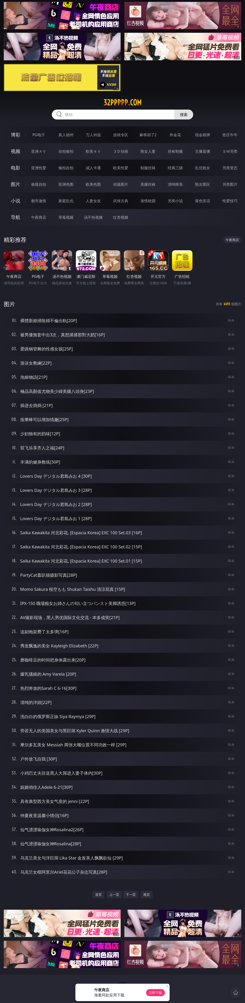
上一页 (114, 894)
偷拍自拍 (66, 167)
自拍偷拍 (66, 151)
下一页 (131, 894)
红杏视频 (120, 217)
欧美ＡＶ (93, 151)
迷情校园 (147, 200)
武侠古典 (120, 200)
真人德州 (66, 134)
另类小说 (175, 200)
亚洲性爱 (38, 167)
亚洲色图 (66, 184)
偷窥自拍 (38, 184)
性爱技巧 (229, 200)
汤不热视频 (93, 217)
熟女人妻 (147, 151)
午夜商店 (38, 217)
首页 (98, 894)
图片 (15, 184)
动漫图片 (120, 184)
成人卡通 (93, 167)
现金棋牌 (202, 134)
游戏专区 (120, 134)
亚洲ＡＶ (38, 151)
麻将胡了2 (148, 134)
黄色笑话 (202, 200)
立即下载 (155, 992)
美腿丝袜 (147, 184)
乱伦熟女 (202, 167)
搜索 (184, 114)
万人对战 (93, 134)
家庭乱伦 (66, 200)
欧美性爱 (120, 167)
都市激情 (38, 200)
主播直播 (202, 151)
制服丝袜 (147, 167)
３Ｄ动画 (120, 151)
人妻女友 (93, 200)
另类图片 (229, 184)
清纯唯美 (175, 184)
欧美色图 (93, 184)
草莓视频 (66, 217)
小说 (15, 200)
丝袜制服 (175, 151)
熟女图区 (202, 184)
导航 (15, 217)
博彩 (15, 135)
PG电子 (39, 134)
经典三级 (175, 167)
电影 (15, 167)
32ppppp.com (122, 102)
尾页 (146, 894)
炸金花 (175, 134)
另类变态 (229, 167)
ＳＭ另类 (229, 151)
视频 (15, 151)
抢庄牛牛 (229, 134)
